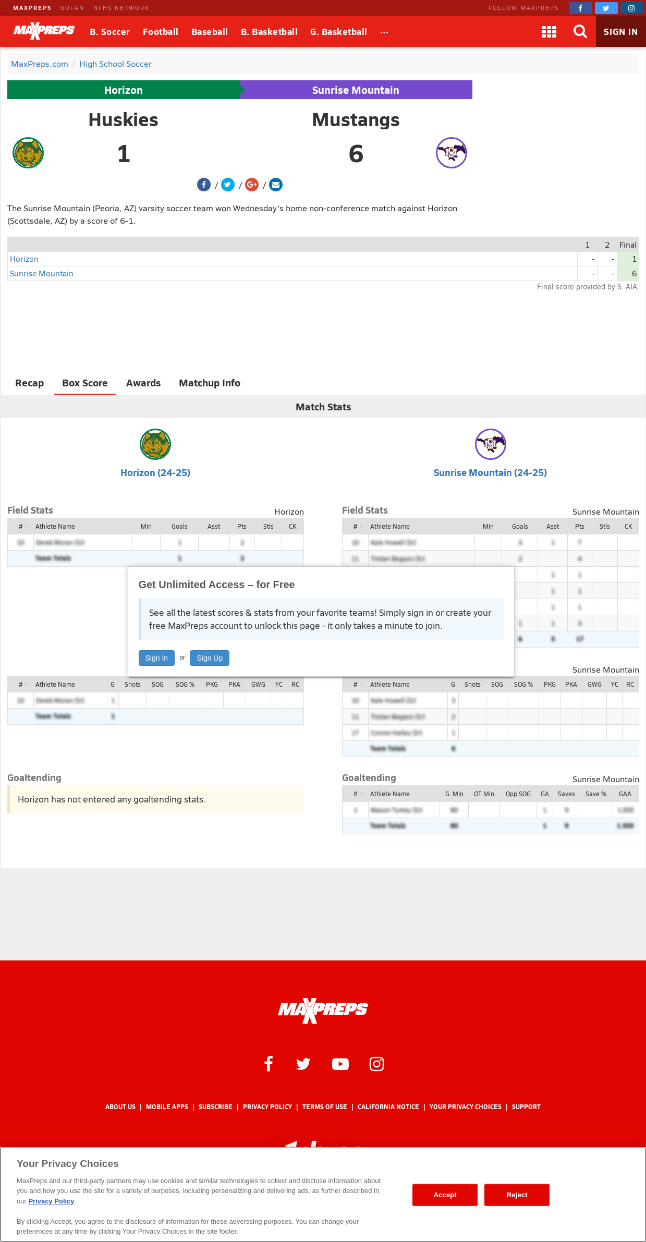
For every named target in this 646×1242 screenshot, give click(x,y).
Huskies (123, 118)
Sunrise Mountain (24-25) (490, 472)
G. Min (454, 793)
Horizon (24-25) (155, 472)
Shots (133, 684)
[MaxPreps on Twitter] (606, 8)
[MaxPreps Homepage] (323, 1011)
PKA (234, 684)
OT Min (484, 793)
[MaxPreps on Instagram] (631, 8)
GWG (258, 684)
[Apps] (549, 31)
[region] (323, 1194)
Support (526, 1106)
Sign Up (210, 658)
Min (146, 526)
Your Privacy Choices (466, 1106)
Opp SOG (518, 793)
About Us (120, 1106)
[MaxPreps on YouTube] (340, 1063)
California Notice (388, 1106)
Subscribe (216, 1106)
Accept (445, 1195)
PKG (212, 684)
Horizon (123, 89)
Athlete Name (55, 526)
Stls (268, 526)
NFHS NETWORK (121, 7)
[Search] (580, 31)
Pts (242, 526)
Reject (517, 1195)
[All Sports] (384, 31)
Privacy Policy (267, 1106)
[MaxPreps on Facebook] (580, 8)
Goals (180, 526)
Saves (566, 793)
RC (295, 684)
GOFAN (72, 7)
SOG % (185, 684)
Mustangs (356, 118)
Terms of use (324, 1106)
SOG (158, 684)
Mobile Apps (167, 1106)
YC (279, 684)
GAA (625, 793)
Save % (596, 793)
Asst (214, 526)
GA (545, 793)
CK (292, 526)
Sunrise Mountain (355, 89)
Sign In (156, 658)
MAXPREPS (32, 7)
